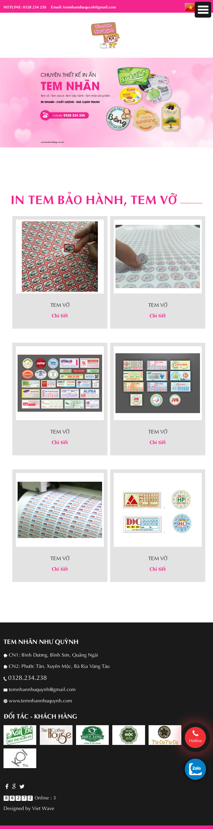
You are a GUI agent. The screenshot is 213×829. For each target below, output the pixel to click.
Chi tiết (60, 315)
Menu (203, 10)
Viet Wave (43, 807)
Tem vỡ (59, 304)
